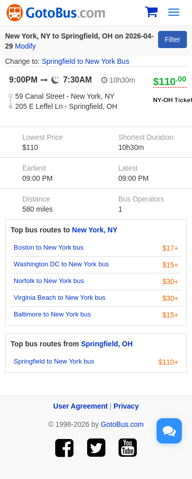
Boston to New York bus (49, 247)
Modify (25, 46)
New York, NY (95, 230)
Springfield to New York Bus (85, 61)
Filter (172, 39)
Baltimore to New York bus (52, 314)
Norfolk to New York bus (49, 281)
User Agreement (80, 406)
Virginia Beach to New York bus (59, 297)
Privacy (126, 406)
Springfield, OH (107, 344)
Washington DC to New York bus (61, 264)
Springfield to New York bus (54, 361)
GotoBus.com (122, 424)
